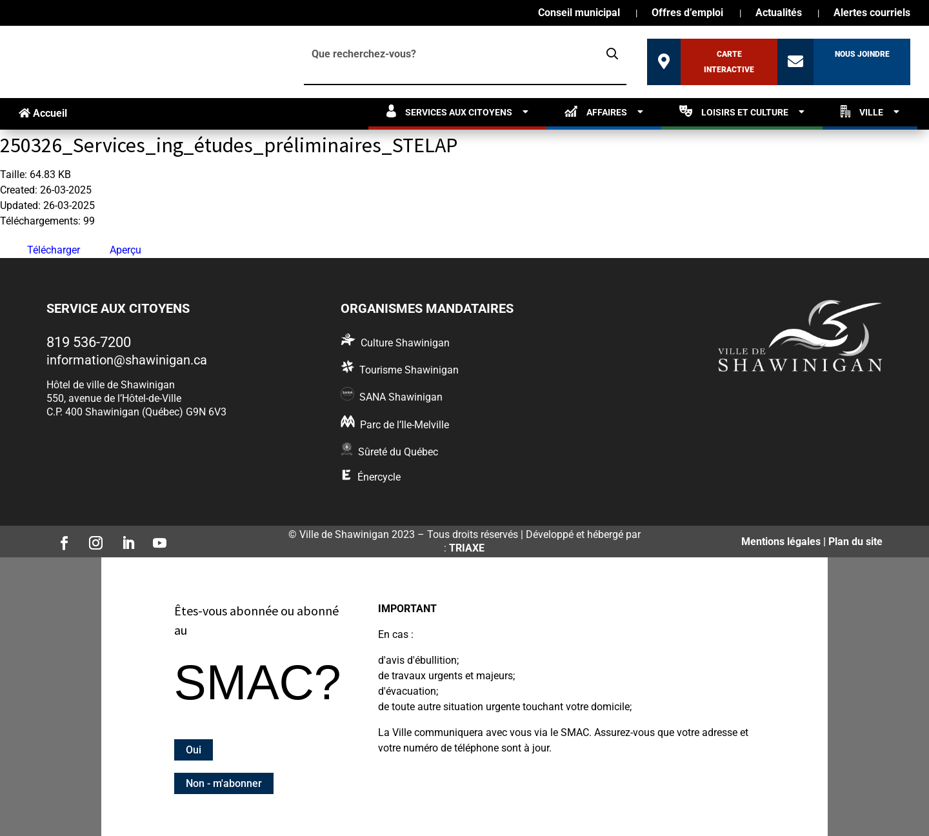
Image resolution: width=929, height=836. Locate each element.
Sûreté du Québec (398, 452)
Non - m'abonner (224, 783)
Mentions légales (781, 541)
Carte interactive (729, 62)
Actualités (778, 13)
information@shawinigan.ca (126, 360)
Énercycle (379, 477)
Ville (862, 111)
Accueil (43, 113)
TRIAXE (466, 548)
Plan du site (855, 541)
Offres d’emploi (687, 13)
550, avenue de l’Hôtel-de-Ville (113, 398)
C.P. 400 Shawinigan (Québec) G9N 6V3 (136, 412)
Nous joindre (862, 54)
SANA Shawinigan (401, 397)
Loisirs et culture (733, 111)
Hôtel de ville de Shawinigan (110, 385)
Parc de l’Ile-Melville (404, 425)
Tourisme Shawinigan (409, 370)
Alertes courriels (872, 13)
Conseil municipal (579, 13)
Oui (193, 750)
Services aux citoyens (449, 111)
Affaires (595, 111)
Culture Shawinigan (405, 343)
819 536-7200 (88, 342)
